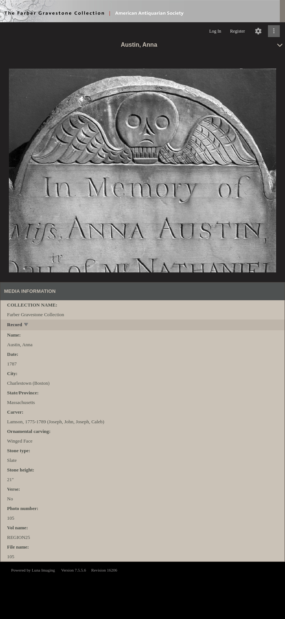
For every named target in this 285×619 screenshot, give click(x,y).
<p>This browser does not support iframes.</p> (142, 590)
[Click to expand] (274, 31)
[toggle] (26, 325)
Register (237, 31)
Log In (215, 31)
